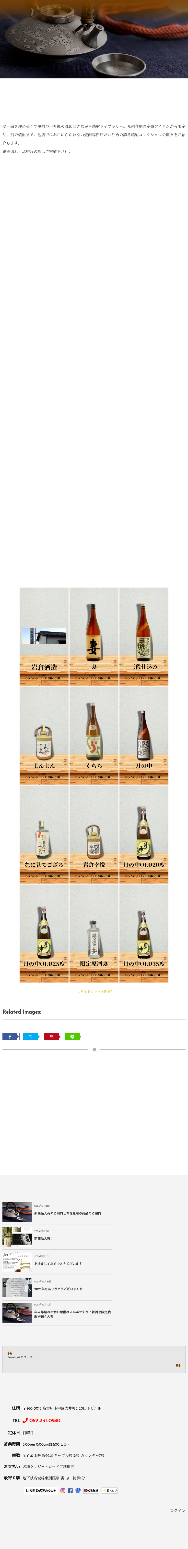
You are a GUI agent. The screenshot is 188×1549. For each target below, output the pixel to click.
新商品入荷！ (135, 1214)
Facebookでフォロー (21, 1307)
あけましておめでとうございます (58, 1239)
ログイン (178, 1461)
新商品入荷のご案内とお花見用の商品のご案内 (63, 1214)
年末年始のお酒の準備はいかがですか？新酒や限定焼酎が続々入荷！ (63, 1264)
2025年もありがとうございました (150, 1239)
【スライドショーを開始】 (94, 992)
